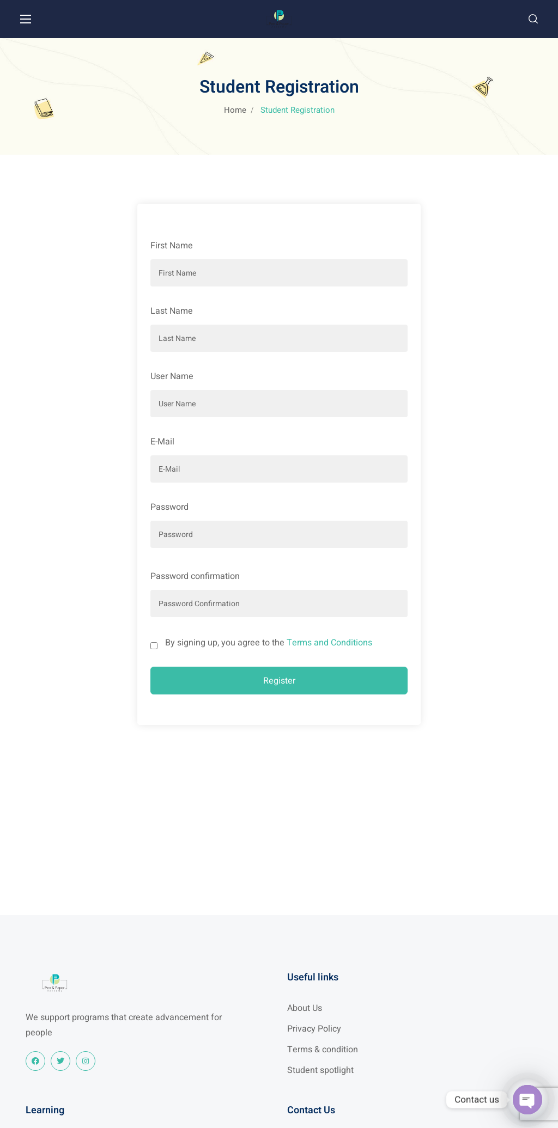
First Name (171, 245)
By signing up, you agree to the (268, 642)
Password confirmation (195, 576)
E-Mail (162, 441)
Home (235, 110)
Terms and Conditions (329, 642)
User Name (171, 376)
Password (169, 507)
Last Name (171, 311)
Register (279, 680)
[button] (533, 19)
